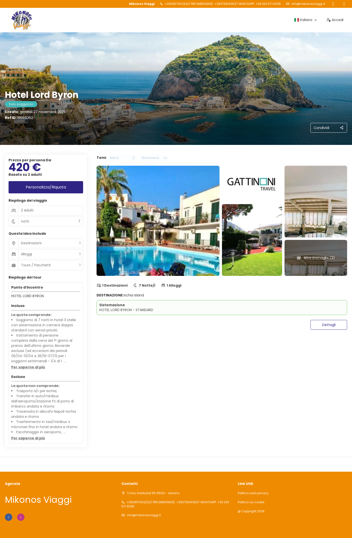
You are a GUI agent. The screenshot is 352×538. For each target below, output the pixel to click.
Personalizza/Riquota (46, 187)
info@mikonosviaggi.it (308, 4)
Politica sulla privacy (253, 493)
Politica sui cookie (251, 502)
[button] (28, 367)
